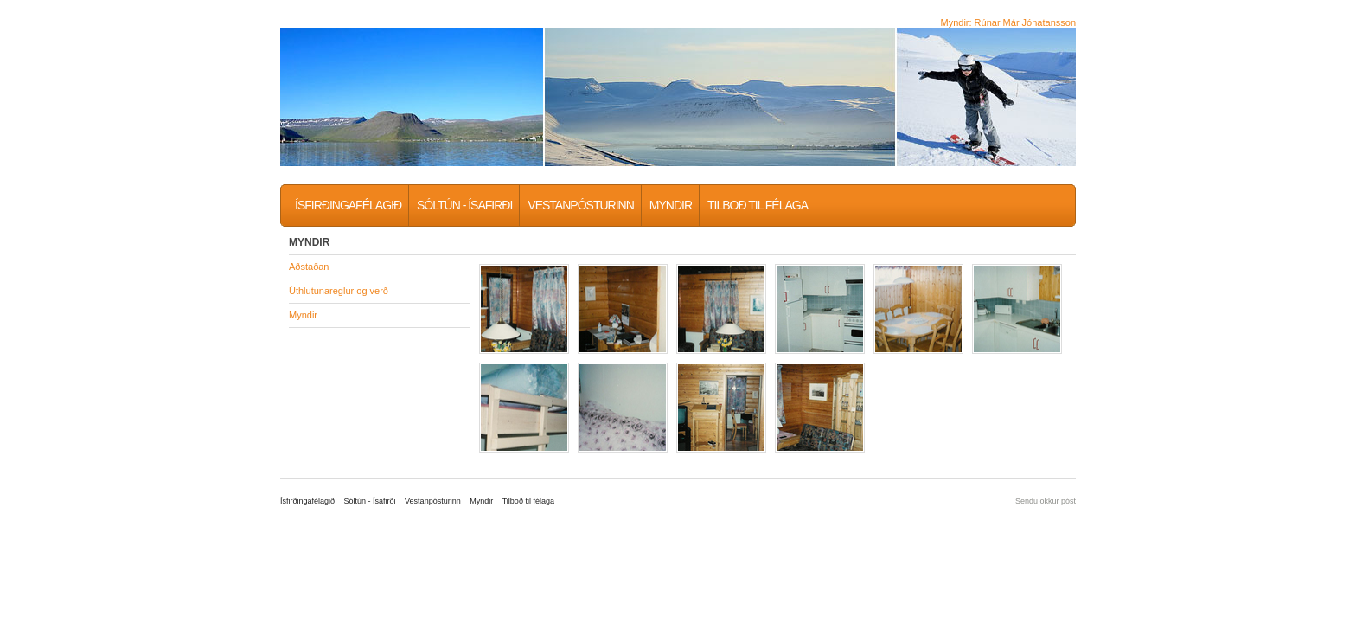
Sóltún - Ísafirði (464, 205)
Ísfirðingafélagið (348, 205)
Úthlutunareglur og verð (338, 291)
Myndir (670, 205)
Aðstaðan (309, 266)
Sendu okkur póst (1045, 501)
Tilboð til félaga (757, 205)
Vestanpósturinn (580, 205)
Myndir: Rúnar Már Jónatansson (1008, 22)
